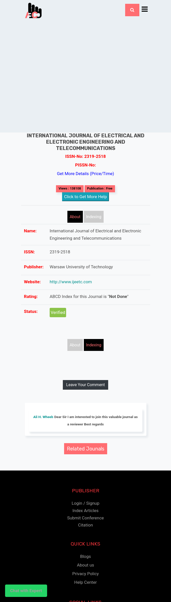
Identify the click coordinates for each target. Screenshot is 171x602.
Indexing (93, 216)
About (75, 216)
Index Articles (85, 510)
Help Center (85, 582)
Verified (58, 312)
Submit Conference (85, 517)
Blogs (85, 556)
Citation (85, 525)
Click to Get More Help (85, 196)
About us (85, 565)
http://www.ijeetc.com (71, 281)
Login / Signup (85, 503)
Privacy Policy (85, 573)
